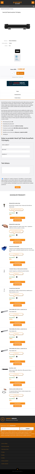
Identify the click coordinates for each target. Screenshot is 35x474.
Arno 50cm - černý (12, 368)
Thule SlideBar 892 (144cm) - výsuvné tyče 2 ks (18, 328)
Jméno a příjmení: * (5, 144)
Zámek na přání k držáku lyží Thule (15, 389)
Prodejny (3, 452)
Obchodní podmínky (5, 446)
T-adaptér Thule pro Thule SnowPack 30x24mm (18, 268)
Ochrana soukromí (4, 460)
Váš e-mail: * (4, 149)
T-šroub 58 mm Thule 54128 (14, 288)
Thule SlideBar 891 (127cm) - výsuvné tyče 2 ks (18, 309)
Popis (17, 91)
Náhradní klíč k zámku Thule (14, 203)
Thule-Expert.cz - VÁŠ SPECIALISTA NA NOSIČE (17, 3)
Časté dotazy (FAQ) (4, 449)
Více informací (17, 217)
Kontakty (3, 457)
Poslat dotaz (17, 97)
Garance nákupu (4, 443)
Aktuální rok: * (4, 154)
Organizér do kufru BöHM (14, 246)
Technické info (17, 94)
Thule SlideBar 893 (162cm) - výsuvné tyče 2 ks (18, 348)
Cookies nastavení (4, 463)
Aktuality (2, 455)
